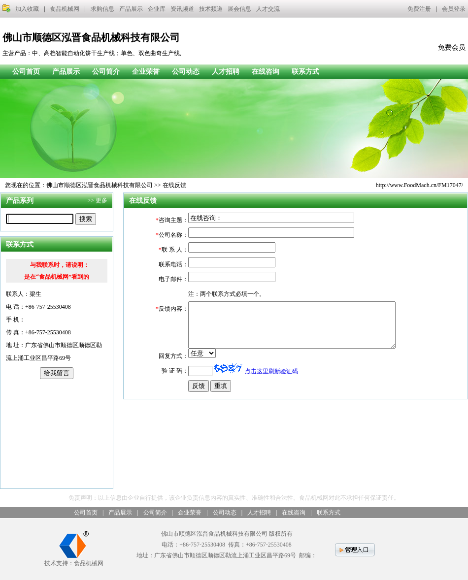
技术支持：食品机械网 (73, 559)
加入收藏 (27, 8)
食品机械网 (64, 8)
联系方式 (305, 71)
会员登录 (454, 8)
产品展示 (131, 8)
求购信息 (102, 8)
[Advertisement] (56, 434)
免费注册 (419, 8)
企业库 (157, 8)
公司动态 (186, 71)
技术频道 (211, 8)
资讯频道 (182, 8)
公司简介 (106, 71)
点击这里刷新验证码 (271, 380)
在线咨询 (265, 71)
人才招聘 (225, 71)
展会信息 (239, 8)
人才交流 (268, 8)
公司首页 (26, 71)
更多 (101, 200)
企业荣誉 (146, 71)
